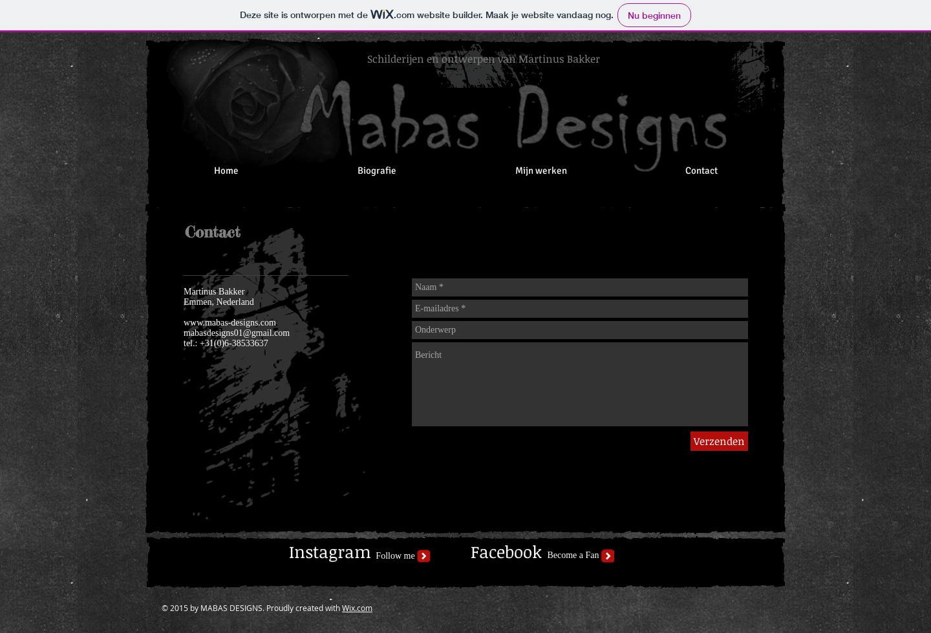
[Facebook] (506, 552)
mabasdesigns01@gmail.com (237, 333)
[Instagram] (330, 552)
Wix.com (357, 608)
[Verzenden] (719, 441)
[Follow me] (395, 556)
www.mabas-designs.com (230, 322)
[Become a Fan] (573, 555)
